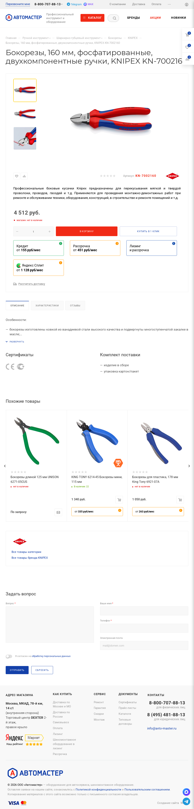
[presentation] (5, 466)
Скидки (99, 714)
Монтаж (99, 719)
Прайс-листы (127, 708)
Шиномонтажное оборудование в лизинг (64, 744)
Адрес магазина (19, 695)
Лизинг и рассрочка (139, 248)
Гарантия (100, 708)
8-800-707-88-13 (47, 4)
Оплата (58, 728)
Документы (128, 694)
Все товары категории (26, 552)
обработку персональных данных (51, 656)
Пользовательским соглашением (147, 789)
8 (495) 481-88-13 (166, 717)
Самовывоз (61, 722)
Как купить (62, 694)
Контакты (156, 695)
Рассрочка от (85, 248)
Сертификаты (128, 702)
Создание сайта (168, 803)
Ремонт (99, 702)
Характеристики (47, 305)
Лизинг (58, 734)
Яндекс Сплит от (30, 267)
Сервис (100, 694)
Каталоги (125, 714)
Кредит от (28, 248)
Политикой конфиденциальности (98, 789)
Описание (17, 305)
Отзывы (75, 305)
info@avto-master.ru (161, 728)
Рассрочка (60, 754)
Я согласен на (42, 656)
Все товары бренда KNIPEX (30, 557)
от (84, 511)
